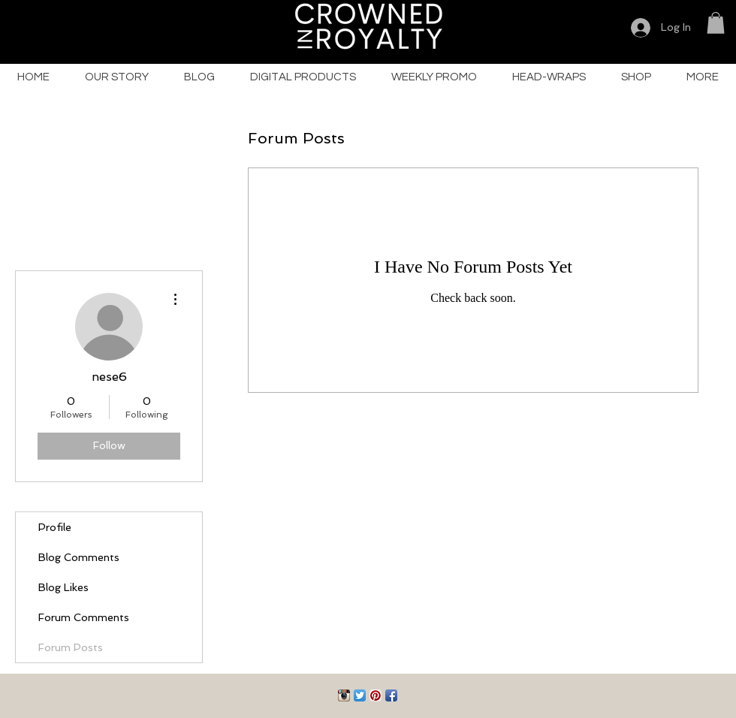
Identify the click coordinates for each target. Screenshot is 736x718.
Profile (54, 527)
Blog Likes (63, 587)
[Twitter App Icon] (360, 695)
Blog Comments (78, 557)
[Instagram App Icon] (344, 695)
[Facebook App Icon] (391, 695)
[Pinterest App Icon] (376, 695)
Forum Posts (70, 647)
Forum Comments (83, 617)
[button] (716, 23)
